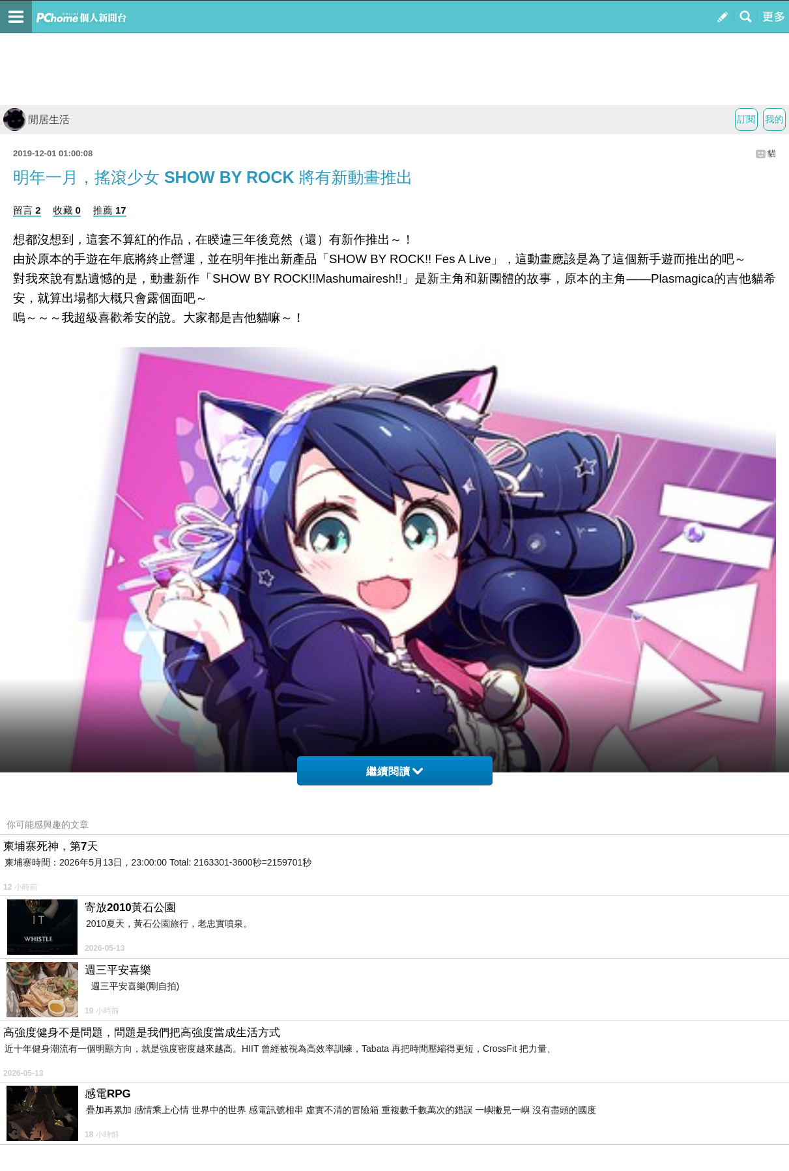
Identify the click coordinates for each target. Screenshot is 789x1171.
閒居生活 (36, 119)
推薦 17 (109, 210)
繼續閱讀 (394, 771)
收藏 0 (67, 210)
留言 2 (27, 210)
